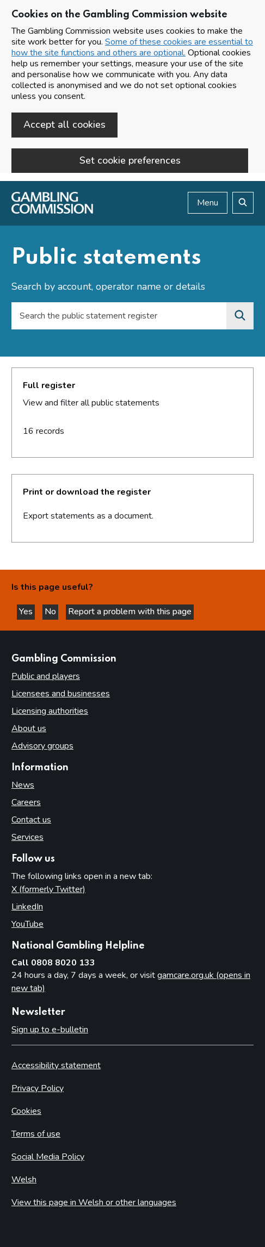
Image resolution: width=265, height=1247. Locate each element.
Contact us (31, 820)
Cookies (26, 1111)
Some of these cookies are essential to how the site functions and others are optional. (132, 47)
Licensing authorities (49, 711)
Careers (26, 802)
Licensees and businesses (60, 694)
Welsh (23, 1180)
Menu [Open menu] (207, 203)
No (51, 612)
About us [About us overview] (28, 728)
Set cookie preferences (130, 160)
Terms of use (35, 1134)
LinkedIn (27, 907)
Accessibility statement (56, 1065)
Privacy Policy (37, 1088)
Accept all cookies (64, 124)
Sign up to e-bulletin (49, 1030)
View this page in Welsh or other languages (93, 1202)
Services (27, 837)
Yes (27, 612)
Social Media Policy (47, 1157)
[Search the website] (243, 203)
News (22, 785)
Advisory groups (42, 746)
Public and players (45, 676)
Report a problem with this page (130, 612)
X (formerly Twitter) (48, 889)
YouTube (27, 924)
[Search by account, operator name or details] (118, 315)
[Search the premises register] (240, 315)
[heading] (132, 412)
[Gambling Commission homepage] (52, 211)
